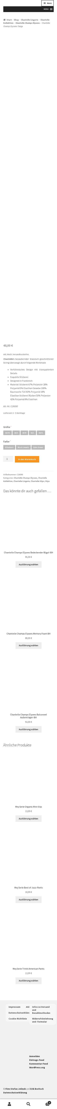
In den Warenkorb (27, 459)
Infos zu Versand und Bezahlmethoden (41, 1009)
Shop (16, 20)
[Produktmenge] (8, 459)
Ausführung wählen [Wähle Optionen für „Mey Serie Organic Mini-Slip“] (28, 818)
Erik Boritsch (37, 1088)
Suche (28, 1104)
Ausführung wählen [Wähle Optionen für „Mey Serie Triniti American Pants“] (28, 980)
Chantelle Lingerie (29, 20)
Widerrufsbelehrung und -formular (42, 1020)
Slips (47, 481)
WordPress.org (37, 1067)
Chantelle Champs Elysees (28, 23)
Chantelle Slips (37, 481)
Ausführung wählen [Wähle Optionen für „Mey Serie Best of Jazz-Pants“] (28, 899)
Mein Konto (9, 1104)
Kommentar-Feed (38, 1063)
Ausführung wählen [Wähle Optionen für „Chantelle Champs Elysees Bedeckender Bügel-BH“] (28, 564)
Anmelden (34, 1056)
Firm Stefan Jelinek (15, 1088)
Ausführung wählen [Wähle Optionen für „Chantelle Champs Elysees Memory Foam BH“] (28, 645)
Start (9, 20)
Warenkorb (44, 1102)
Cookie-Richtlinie (18, 1018)
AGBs (28, 1006)
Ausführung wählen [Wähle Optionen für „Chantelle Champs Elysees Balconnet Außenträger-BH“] (28, 729)
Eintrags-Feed (36, 1059)
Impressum (14, 1006)
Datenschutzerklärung (20, 1012)
